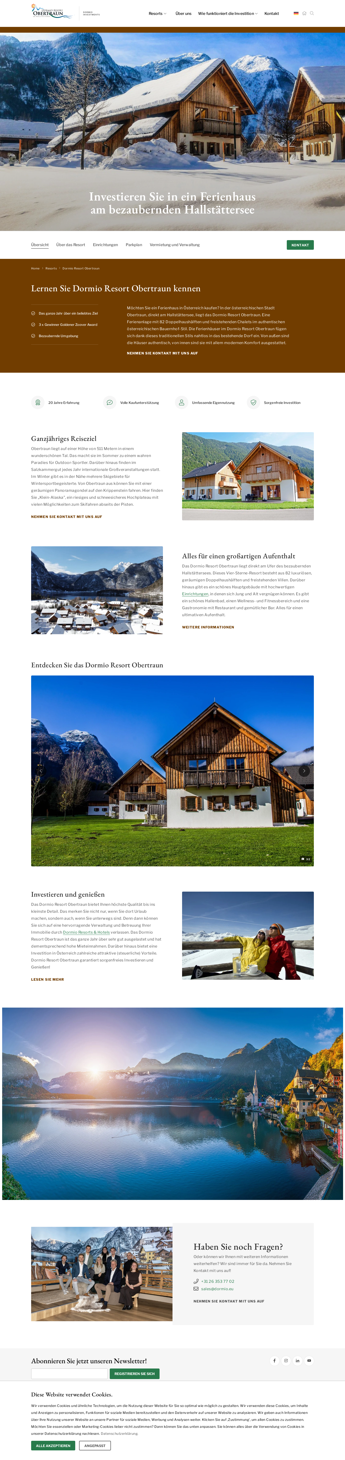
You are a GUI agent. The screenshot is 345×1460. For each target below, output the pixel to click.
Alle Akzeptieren (53, 1446)
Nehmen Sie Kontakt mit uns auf (162, 353)
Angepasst (95, 1446)
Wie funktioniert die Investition (228, 13)
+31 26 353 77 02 (214, 1281)
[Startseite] (304, 13)
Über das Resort (70, 245)
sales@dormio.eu (214, 1288)
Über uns (183, 13)
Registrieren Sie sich (135, 1374)
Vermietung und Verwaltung (175, 245)
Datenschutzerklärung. (119, 1433)
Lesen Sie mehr (47, 979)
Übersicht (40, 245)
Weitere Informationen (208, 627)
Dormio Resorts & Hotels (86, 932)
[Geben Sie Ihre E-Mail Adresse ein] (69, 1374)
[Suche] (312, 13)
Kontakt (271, 13)
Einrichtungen (105, 245)
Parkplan (134, 245)
